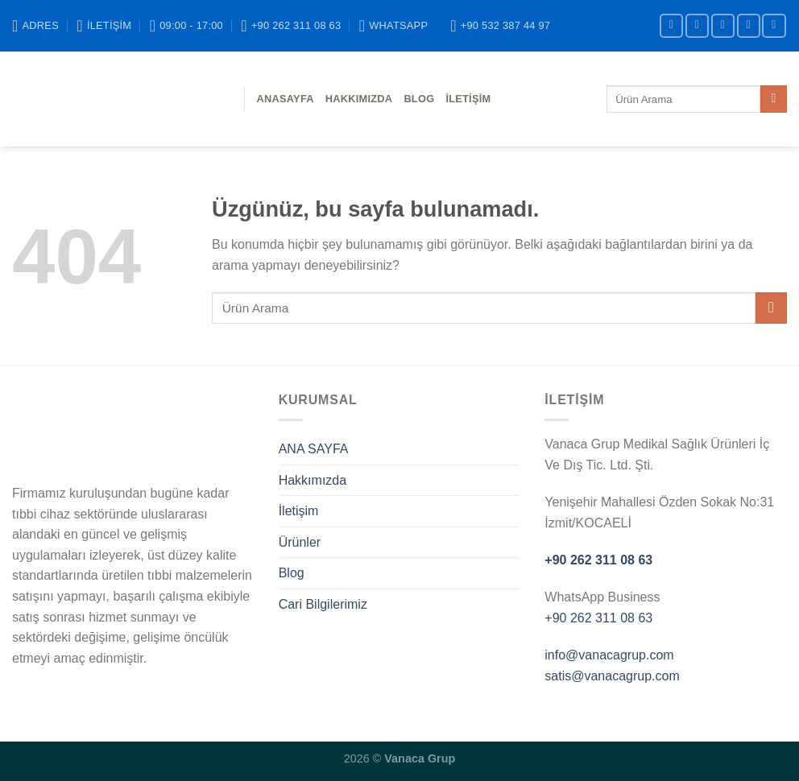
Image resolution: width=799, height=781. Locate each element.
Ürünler (300, 542)
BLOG (419, 99)
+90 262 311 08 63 (598, 560)
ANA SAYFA (314, 449)
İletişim (468, 99)
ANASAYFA (285, 99)
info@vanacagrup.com (608, 655)
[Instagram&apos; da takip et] (697, 25)
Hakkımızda (359, 99)
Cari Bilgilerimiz (323, 604)
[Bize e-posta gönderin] (748, 25)
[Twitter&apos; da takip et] (723, 25)
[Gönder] (773, 99)
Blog (291, 573)
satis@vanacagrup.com (611, 676)
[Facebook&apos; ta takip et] (671, 25)
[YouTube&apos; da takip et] (773, 25)
